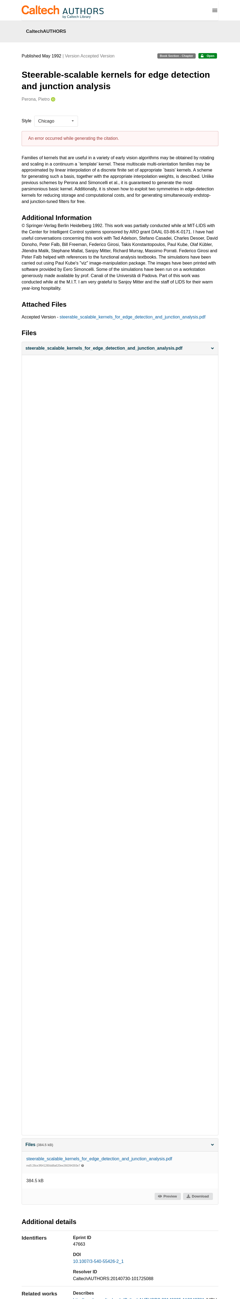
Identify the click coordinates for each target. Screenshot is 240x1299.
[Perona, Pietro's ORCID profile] (52, 99)
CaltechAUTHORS (46, 31)
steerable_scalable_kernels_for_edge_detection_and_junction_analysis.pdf (133, 317)
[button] (120, 348)
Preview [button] (167, 1196)
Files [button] (120, 1144)
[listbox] (56, 121)
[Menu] (215, 10)
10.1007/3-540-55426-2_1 (98, 1261)
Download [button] (197, 1196)
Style (26, 120)
